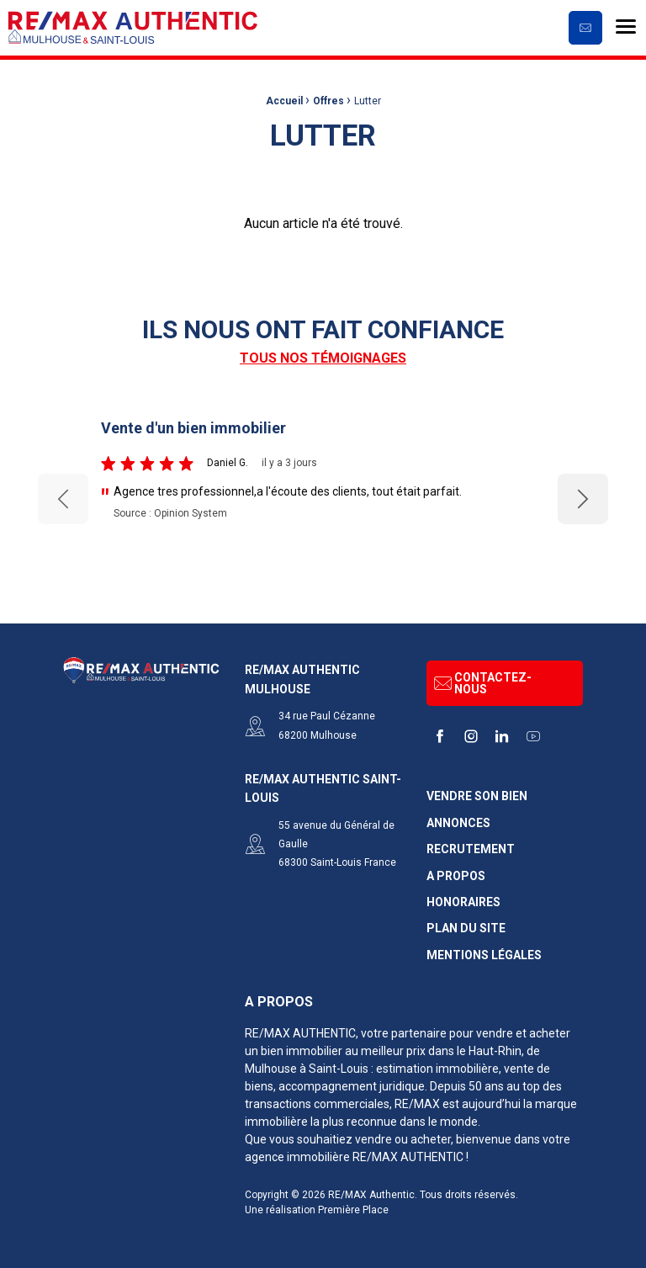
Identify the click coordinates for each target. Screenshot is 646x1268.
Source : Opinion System (170, 513)
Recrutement (470, 849)
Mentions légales (484, 955)
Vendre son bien (476, 796)
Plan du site (466, 928)
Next (583, 499)
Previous (63, 499)
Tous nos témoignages (323, 358)
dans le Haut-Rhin (475, 1051)
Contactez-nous (483, 683)
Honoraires (463, 902)
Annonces (458, 823)
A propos (455, 876)
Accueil (284, 101)
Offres (328, 101)
